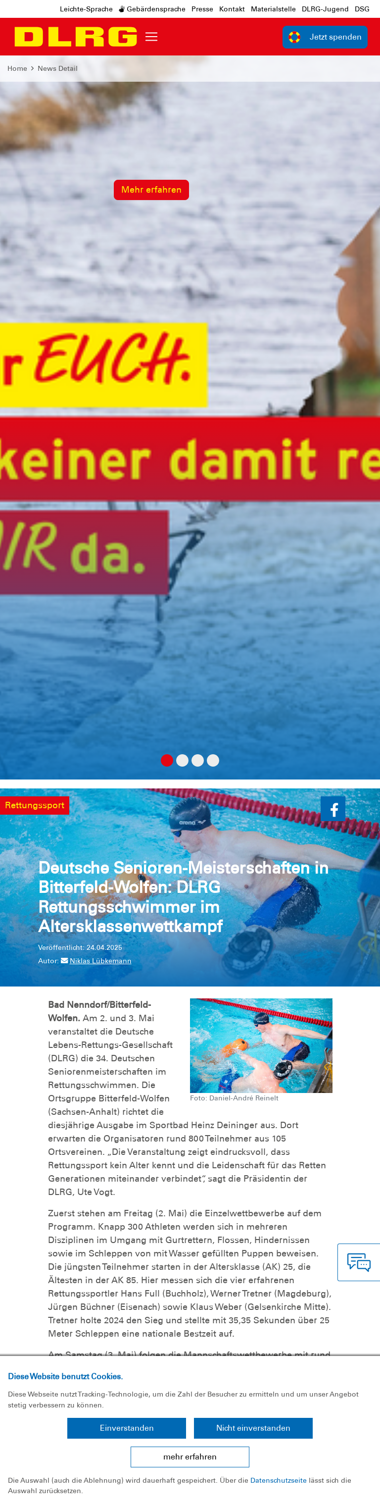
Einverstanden (127, 1428)
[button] (333, 808)
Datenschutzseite (278, 1480)
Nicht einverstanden (253, 1428)
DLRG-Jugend (325, 9)
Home (17, 68)
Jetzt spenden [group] (325, 37)
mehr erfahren (190, 1456)
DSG (362, 9)
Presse (202, 9)
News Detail (58, 68)
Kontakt (232, 9)
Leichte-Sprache (86, 9)
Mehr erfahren (151, 189)
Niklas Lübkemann (96, 960)
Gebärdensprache (152, 9)
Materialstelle (273, 9)
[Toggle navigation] (151, 36)
